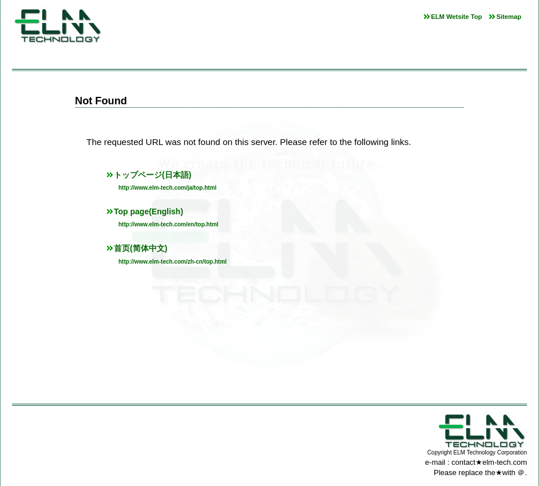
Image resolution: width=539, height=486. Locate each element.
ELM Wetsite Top (456, 16)
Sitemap (508, 16)
